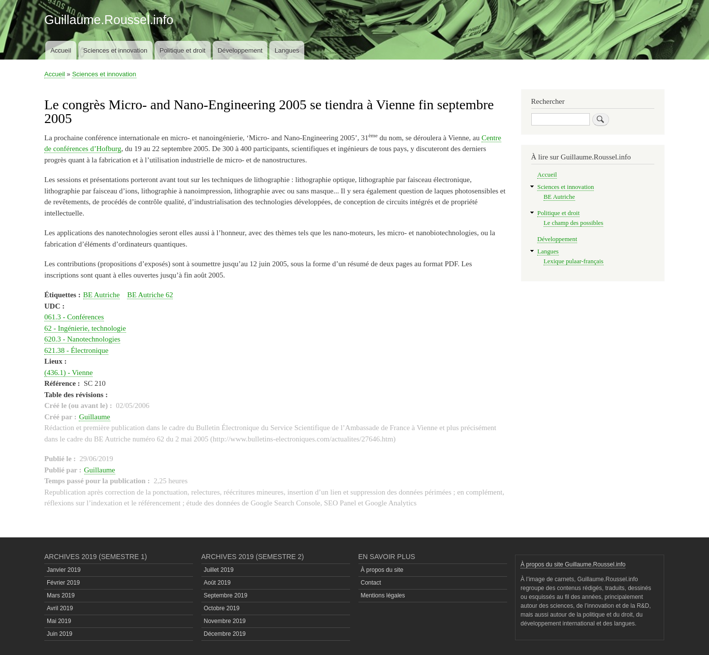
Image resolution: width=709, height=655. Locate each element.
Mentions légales (383, 595)
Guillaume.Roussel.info (108, 20)
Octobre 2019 (222, 608)
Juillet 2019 (219, 569)
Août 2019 (217, 582)
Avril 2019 (60, 608)
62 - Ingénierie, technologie (85, 328)
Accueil (60, 50)
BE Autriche (101, 295)
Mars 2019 (61, 595)
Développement (240, 50)
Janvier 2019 (64, 569)
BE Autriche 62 (150, 295)
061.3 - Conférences (74, 317)
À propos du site (382, 569)
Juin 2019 (59, 633)
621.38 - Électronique (76, 350)
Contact (371, 582)
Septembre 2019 (226, 595)
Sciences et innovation (115, 50)
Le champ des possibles (573, 222)
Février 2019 (63, 582)
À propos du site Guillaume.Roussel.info (572, 564)
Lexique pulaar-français (573, 261)
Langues (287, 50)
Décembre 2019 (225, 633)
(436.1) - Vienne (68, 372)
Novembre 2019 (225, 621)
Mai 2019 (59, 621)
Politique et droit (182, 50)
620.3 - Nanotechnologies (82, 339)
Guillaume (94, 417)
